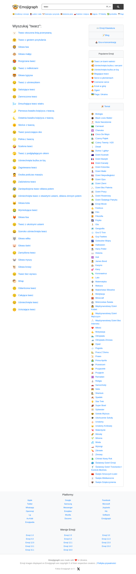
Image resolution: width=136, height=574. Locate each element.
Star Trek (97, 401)
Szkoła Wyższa (100, 414)
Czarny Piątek (99, 138)
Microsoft (106, 504)
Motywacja (98, 332)
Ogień (95, 90)
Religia (96, 381)
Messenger (68, 508)
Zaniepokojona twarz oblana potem (33, 189)
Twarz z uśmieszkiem (26, 82)
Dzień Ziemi (98, 183)
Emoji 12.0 (29, 543)
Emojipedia (29, 522)
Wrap (18, 281)
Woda (96, 442)
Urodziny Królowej (101, 426)
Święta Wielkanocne (102, 478)
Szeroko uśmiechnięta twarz (29, 231)
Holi (95, 257)
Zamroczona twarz (24, 96)
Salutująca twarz (23, 89)
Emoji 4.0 (30, 539)
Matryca (97, 286)
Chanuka (97, 130)
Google (68, 500)
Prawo (96, 356)
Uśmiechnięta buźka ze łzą (28, 160)
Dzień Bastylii (99, 159)
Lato (95, 277)
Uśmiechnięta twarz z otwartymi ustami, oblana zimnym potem (47, 196)
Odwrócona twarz (24, 288)
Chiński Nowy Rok (101, 459)
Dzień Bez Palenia (101, 187)
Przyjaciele (98, 369)
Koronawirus (99, 273)
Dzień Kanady (99, 163)
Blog (106, 35)
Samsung (68, 504)
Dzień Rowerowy (101, 196)
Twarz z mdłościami (25, 68)
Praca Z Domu (100, 352)
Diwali (96, 147)
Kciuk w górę (98, 86)
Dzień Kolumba (100, 167)
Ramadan (97, 377)
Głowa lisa (20, 217)
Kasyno (96, 265)
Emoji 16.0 (68, 550)
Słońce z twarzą (23, 125)
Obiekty (102, 14)
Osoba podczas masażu (27, 174)
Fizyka (96, 220)
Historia (96, 253)
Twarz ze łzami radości (103, 61)
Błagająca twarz (100, 74)
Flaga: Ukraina (99, 94)
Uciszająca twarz (24, 309)
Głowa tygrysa (22, 75)
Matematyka (99, 281)
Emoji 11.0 (106, 539)
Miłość (96, 328)
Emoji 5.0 (68, 539)
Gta (95, 224)
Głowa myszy (22, 260)
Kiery (95, 269)
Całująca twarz (22, 295)
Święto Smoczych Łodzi (104, 474)
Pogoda (96, 348)
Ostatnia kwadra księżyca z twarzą (32, 118)
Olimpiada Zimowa (101, 340)
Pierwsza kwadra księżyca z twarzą (33, 111)
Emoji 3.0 (106, 535)
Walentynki (98, 430)
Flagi (121, 14)
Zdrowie (97, 450)
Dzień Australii (99, 155)
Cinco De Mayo (100, 134)
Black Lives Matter (101, 118)
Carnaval (97, 126)
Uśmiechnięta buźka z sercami (106, 65)
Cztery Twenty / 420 (102, 142)
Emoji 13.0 (106, 543)
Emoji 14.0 (68, 546)
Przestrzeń (98, 364)
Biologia (97, 114)
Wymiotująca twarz (24, 210)
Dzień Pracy (98, 192)
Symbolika (112, 14)
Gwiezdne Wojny (101, 241)
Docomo (68, 519)
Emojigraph (28, 7)
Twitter (30, 504)
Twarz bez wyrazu (24, 274)
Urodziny (97, 422)
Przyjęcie (97, 373)
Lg (30, 515)
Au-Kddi (30, 519)
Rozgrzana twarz (24, 61)
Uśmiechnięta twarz (25, 302)
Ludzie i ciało (35, 14)
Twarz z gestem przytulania (29, 40)
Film (95, 212)
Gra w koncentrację (106, 42)
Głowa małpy (22, 54)
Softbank (106, 515)
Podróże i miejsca (81, 14)
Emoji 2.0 (68, 535)
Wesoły (96, 434)
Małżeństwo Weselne (103, 290)
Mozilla (68, 515)
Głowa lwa (20, 47)
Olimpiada (98, 336)
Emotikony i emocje (20, 14)
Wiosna (96, 438)
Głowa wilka (21, 238)
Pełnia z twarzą (23, 139)
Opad (95, 344)
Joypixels (106, 508)
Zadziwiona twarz (24, 181)
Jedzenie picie (66, 14)
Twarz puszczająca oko (27, 132)
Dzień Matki (98, 171)
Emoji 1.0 (30, 535)
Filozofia (97, 216)
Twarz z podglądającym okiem (30, 153)
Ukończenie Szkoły (102, 418)
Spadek (96, 397)
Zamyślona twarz (24, 252)
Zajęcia (93, 14)
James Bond (99, 261)
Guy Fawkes (99, 237)
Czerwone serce (100, 82)
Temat (106, 106)
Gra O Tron (98, 232)
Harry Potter (98, 249)
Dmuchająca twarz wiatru (28, 103)
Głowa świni (21, 245)
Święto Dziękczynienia (103, 482)
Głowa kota (21, 203)
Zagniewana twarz (24, 167)
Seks (95, 389)
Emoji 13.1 (29, 546)
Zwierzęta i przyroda (50, 14)
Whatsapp (30, 508)
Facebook (106, 500)
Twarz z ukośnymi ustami (28, 224)
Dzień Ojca (98, 179)
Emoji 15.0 (106, 546)
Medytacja (98, 294)
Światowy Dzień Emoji (103, 463)
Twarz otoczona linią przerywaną (32, 32)
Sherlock (97, 393)
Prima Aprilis (99, 360)
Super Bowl (98, 405)
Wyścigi (96, 446)
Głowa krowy (21, 267)
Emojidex (68, 511)
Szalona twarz (22, 146)
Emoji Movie (99, 204)
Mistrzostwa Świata (102, 302)
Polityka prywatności (106, 563)
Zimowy (96, 454)
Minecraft (97, 298)
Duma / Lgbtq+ (100, 151)
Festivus (97, 208)
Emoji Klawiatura (106, 28)
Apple (29, 500)
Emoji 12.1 (68, 543)
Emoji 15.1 (29, 550)
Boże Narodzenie (101, 122)
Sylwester (97, 409)
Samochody (98, 385)
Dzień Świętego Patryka (104, 200)
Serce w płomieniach (102, 78)
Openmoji (30, 511)
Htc (106, 511)
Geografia (97, 228)
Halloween (98, 245)
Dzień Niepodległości (103, 175)
